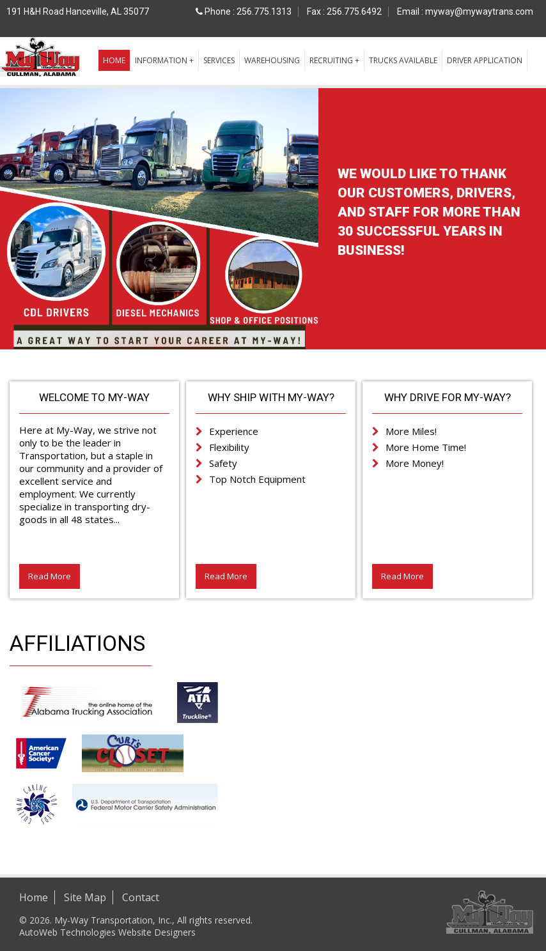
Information (161, 60)
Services (219, 60)
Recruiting (331, 60)
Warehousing (272, 60)
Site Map (85, 897)
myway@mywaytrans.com (479, 11)
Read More (49, 576)
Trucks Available (403, 60)
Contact (140, 897)
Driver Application (484, 60)
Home (114, 60)
